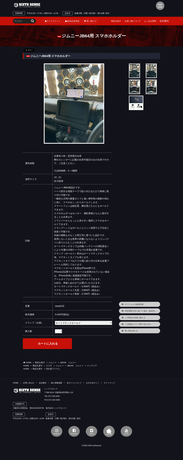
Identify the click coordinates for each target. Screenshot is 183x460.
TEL (69, 5)
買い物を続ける (131, 331)
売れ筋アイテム (53, 369)
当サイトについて (74, 383)
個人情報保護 (56, 383)
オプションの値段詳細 (134, 304)
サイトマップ (109, 383)
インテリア (92, 366)
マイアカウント (52, 21)
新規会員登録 (72, 21)
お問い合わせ (28, 383)
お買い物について (133, 21)
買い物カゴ (90, 21)
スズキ (49, 366)
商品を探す (116, 21)
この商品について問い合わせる (138, 324)
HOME (27, 362)
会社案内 (42, 383)
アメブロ (109, 431)
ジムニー (52, 362)
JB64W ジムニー (68, 362)
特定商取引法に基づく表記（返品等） (140, 311)
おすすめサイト (92, 383)
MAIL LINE (160, 5)
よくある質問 (150, 21)
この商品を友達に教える (135, 318)
